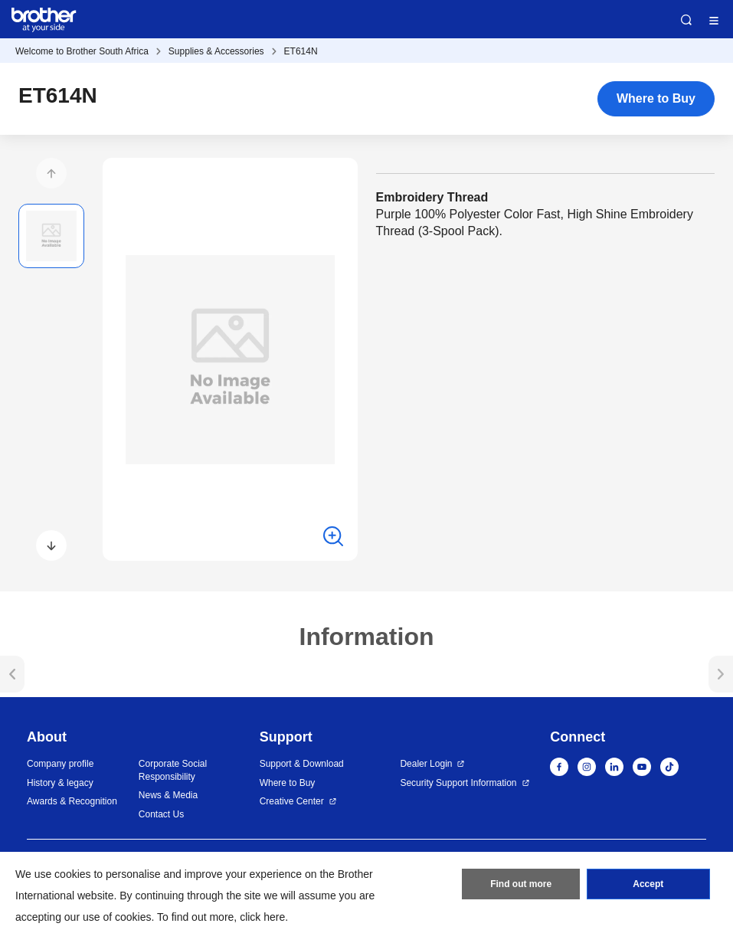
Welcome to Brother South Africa (82, 51)
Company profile (60, 763)
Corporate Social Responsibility (173, 770)
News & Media (168, 795)
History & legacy (60, 783)
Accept (648, 884)
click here (262, 917)
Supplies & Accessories (216, 51)
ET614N (301, 51)
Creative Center (292, 801)
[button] (51, 173)
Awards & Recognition (72, 801)
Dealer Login (426, 763)
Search (686, 20)
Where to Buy (656, 98)
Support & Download (302, 763)
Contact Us (161, 814)
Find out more (520, 884)
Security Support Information (458, 783)
